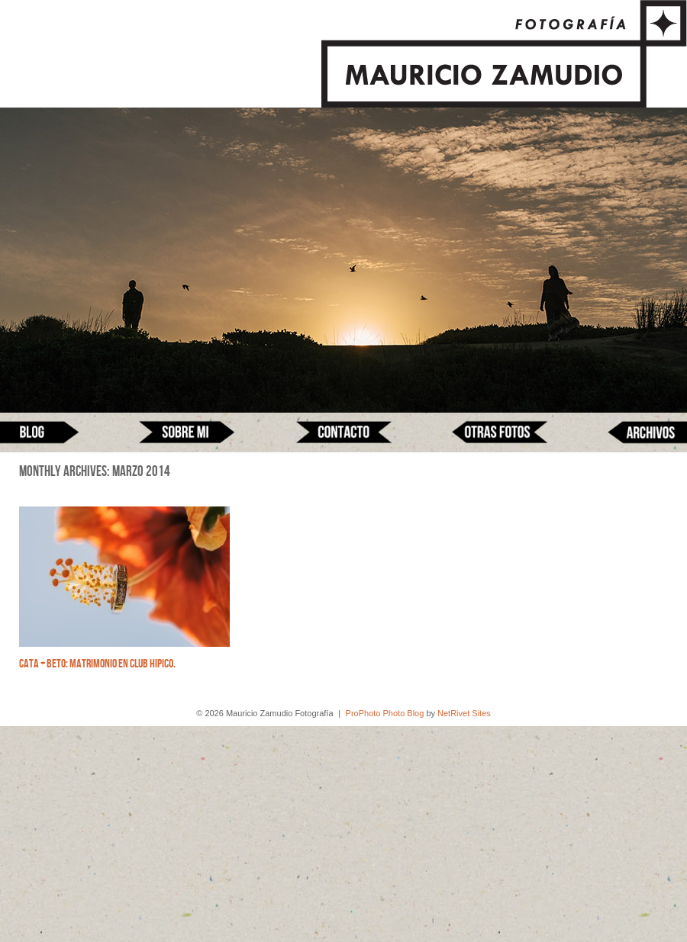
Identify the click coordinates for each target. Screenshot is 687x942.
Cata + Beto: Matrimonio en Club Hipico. (97, 664)
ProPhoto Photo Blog (385, 713)
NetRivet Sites (464, 713)
